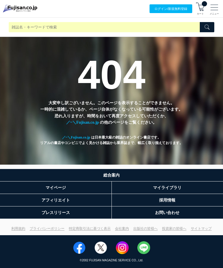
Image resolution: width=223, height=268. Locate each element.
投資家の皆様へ (174, 228)
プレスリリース (56, 212)
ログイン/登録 (170, 9)
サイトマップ (201, 228)
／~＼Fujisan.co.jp (82, 122)
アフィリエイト (56, 200)
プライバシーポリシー (47, 228)
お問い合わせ (167, 212)
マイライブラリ (167, 187)
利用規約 (18, 228)
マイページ (56, 187)
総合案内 (111, 175)
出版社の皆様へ (145, 228)
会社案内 (122, 228)
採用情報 (167, 200)
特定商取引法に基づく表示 (90, 228)
